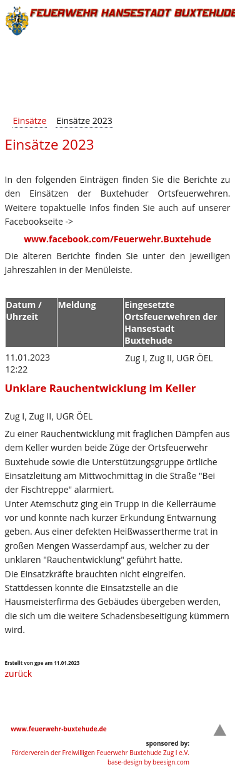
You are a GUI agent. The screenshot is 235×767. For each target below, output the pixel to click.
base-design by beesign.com (148, 762)
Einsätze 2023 (84, 120)
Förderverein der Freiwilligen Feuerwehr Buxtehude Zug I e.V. (100, 752)
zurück (18, 673)
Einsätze (30, 120)
